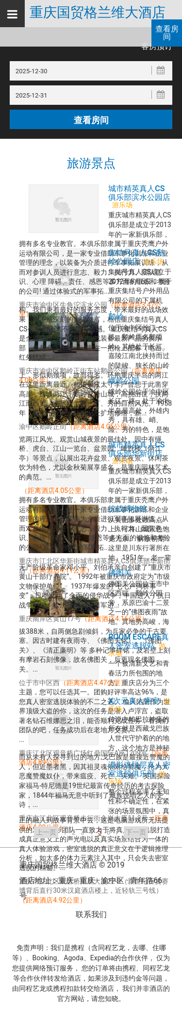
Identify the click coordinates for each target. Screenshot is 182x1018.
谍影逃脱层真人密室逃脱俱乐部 (139, 769)
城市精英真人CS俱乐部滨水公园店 (139, 192)
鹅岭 (116, 316)
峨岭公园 (123, 380)
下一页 (136, 832)
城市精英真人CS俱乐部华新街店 (136, 449)
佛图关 (120, 572)
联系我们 (91, 914)
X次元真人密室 (134, 701)
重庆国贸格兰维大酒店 (97, 12)
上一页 (46, 832)
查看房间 (167, 32)
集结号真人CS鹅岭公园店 (136, 256)
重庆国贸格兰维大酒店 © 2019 (71, 865)
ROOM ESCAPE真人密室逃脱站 (138, 641)
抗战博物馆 (127, 508)
